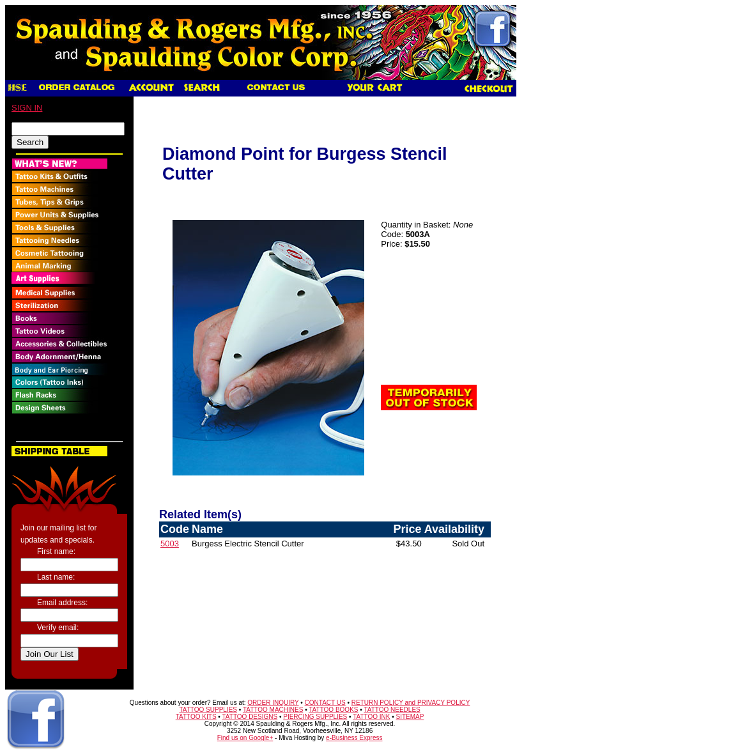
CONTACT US (325, 702)
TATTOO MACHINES (273, 709)
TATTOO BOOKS (333, 709)
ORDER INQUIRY (272, 702)
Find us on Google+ (245, 737)
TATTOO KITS (196, 716)
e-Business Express (354, 737)
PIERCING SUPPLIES (315, 716)
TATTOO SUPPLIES (208, 709)
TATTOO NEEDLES (392, 709)
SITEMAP (410, 716)
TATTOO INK (371, 716)
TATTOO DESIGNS (249, 716)
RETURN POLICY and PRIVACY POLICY (410, 702)
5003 (169, 543)
